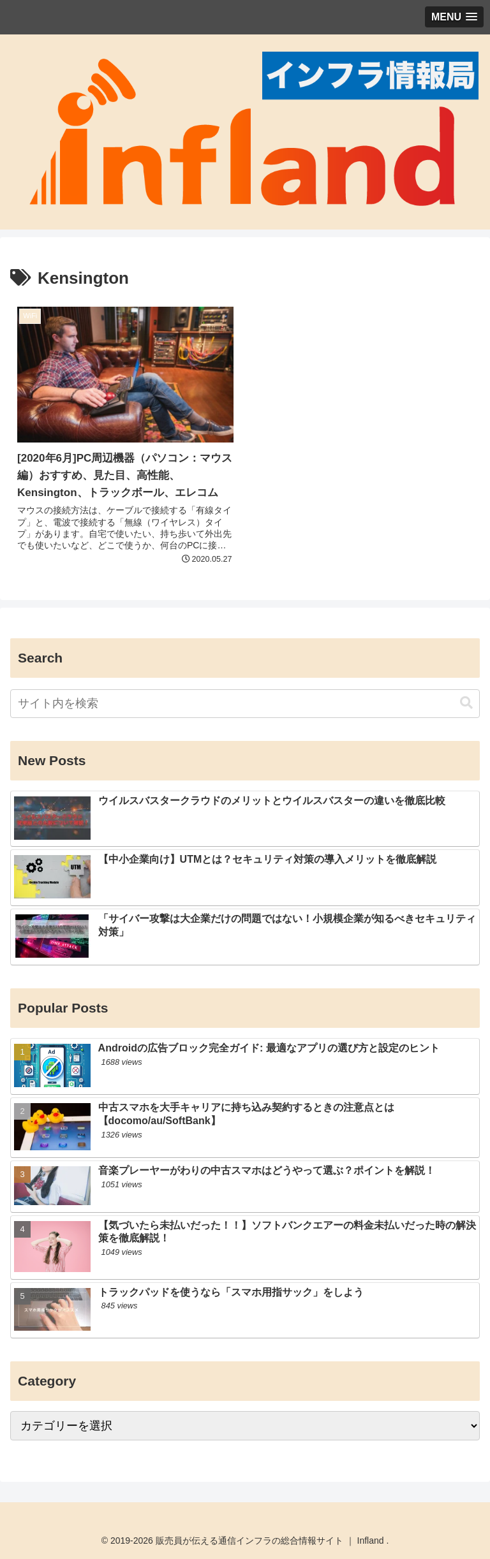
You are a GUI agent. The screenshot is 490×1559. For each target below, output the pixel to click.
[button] (466, 703)
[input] (245, 703)
